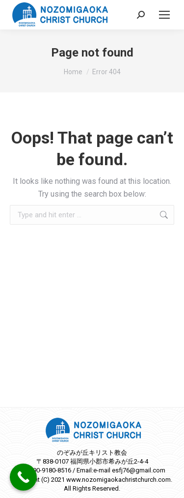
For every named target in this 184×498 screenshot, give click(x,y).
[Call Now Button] (23, 477)
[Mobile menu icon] (164, 15)
